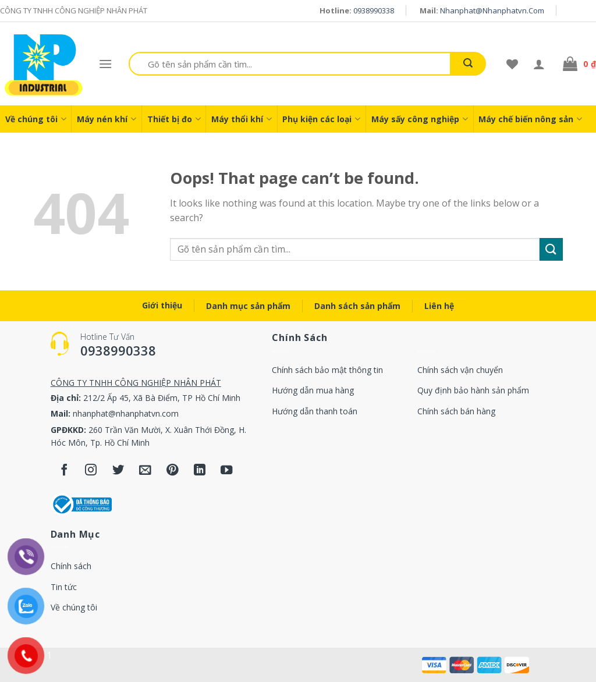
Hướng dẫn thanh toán (314, 411)
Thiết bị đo (174, 119)
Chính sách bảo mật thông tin (327, 369)
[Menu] (105, 63)
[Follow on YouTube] (226, 471)
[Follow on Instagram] (91, 471)
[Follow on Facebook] (64, 471)
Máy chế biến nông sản (530, 119)
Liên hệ (439, 305)
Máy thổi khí (241, 119)
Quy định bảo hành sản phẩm (473, 390)
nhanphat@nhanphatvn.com (492, 10)
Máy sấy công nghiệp (419, 119)
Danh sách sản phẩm (357, 305)
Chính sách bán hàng (456, 411)
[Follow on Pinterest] (172, 471)
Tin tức (64, 586)
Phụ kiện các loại (321, 119)
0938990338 (373, 10)
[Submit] (551, 249)
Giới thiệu (162, 305)
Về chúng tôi (35, 119)
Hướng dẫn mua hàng (313, 390)
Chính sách (71, 565)
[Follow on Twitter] (118, 471)
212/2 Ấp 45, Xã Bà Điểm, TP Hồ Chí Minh (161, 397)
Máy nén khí (106, 119)
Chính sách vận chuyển (460, 369)
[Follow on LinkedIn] (199, 471)
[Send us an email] (145, 471)
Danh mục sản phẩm (248, 305)
